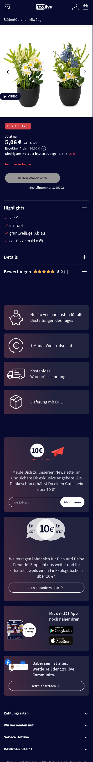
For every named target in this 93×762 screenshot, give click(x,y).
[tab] (46, 271)
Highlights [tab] (45, 208)
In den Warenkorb (32, 178)
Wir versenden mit (46, 725)
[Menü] (7, 7)
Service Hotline (46, 737)
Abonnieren (72, 502)
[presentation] (8, 72)
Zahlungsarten (46, 713)
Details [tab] (45, 257)
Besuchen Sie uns (46, 748)
